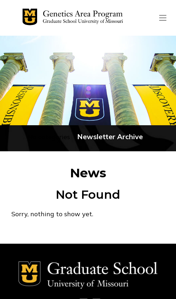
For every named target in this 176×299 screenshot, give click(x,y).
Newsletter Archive (110, 136)
